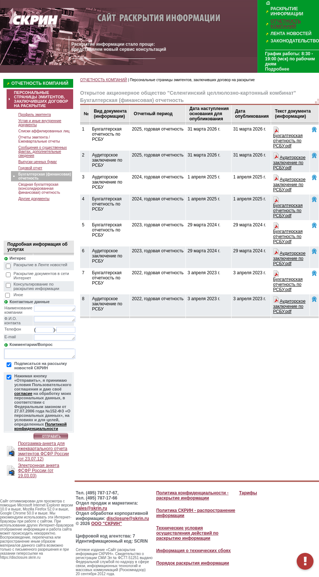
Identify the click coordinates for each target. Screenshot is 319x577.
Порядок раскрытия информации (192, 563)
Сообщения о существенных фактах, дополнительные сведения (42, 152)
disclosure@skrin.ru (127, 518)
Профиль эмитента (34, 115)
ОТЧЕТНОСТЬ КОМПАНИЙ (286, 24)
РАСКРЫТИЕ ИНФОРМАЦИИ (287, 11)
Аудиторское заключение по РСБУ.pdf (289, 162)
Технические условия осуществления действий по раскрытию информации (187, 533)
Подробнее (277, 69)
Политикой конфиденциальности (40, 426)
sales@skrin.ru (91, 508)
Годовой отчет (30, 168)
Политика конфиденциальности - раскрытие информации (192, 495)
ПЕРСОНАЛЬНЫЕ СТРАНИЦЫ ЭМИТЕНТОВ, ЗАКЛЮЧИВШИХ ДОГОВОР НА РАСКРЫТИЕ (41, 99)
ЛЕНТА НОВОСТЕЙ (291, 33)
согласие (23, 393)
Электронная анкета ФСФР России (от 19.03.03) (38, 470)
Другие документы (33, 199)
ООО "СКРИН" (106, 523)
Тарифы (248, 492)
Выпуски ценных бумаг (37, 162)
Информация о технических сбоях (193, 550)
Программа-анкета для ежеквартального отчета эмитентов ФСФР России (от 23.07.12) (43, 451)
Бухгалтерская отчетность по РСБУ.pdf (288, 140)
